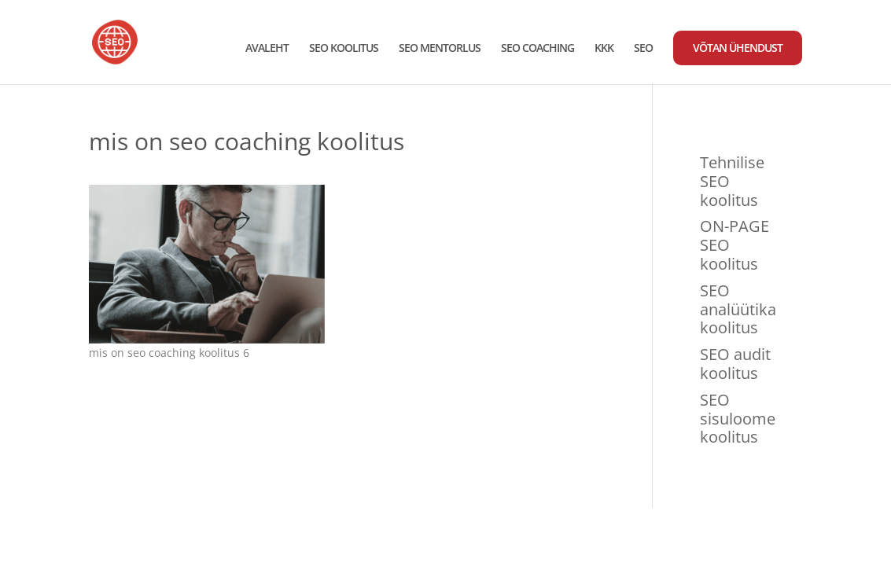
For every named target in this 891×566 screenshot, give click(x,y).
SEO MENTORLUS (439, 48)
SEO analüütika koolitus (738, 309)
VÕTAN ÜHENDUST (737, 47)
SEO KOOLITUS (343, 48)
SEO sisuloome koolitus (737, 418)
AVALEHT (267, 48)
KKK (604, 48)
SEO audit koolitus (735, 364)
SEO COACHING (537, 48)
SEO (643, 48)
